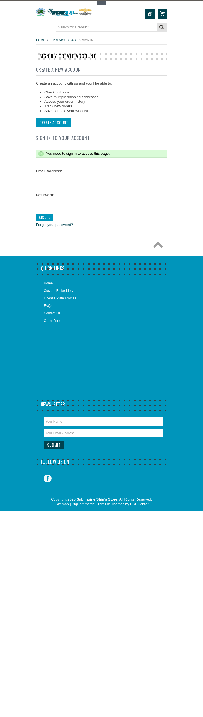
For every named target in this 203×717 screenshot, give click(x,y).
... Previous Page (63, 40)
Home (40, 40)
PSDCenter (139, 504)
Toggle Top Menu (101, 3)
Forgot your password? (53, 225)
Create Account (53, 122)
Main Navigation (41, 28)
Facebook (48, 478)
